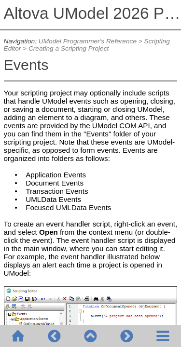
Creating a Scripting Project (68, 48)
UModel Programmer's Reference (88, 41)
